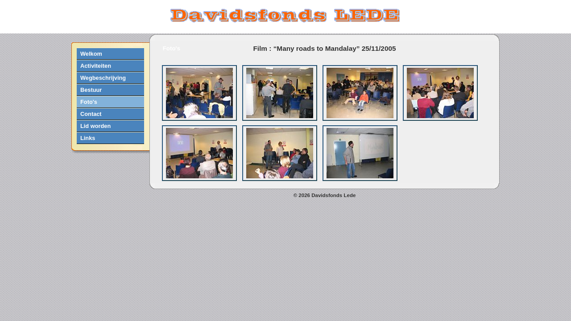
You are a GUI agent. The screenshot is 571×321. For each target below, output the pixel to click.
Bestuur (91, 89)
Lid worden (95, 126)
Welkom (91, 53)
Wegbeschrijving (103, 77)
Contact (91, 114)
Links (87, 138)
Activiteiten (95, 65)
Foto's (88, 102)
